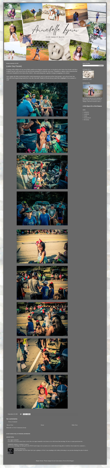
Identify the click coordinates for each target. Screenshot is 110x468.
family (85, 116)
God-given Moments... (20, 448)
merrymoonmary (57, 460)
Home (42, 425)
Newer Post (10, 425)
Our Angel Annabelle (13, 440)
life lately (86, 119)
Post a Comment (12, 421)
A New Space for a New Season (92, 106)
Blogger (71, 460)
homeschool (87, 118)
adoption (86, 112)
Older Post (75, 425)
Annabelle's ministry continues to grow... (18, 444)
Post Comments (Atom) (20, 427)
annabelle (86, 114)
